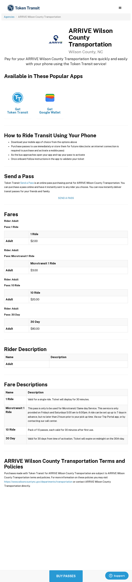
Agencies (9, 17)
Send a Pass (27, 183)
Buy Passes (66, 576)
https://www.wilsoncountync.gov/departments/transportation (38, 481)
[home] (24, 8)
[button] (120, 8)
